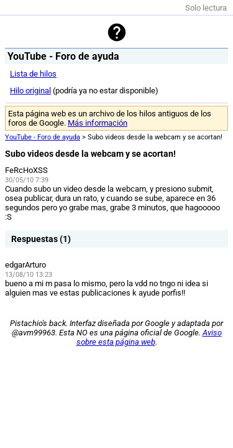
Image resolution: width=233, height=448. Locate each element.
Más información (97, 123)
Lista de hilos (33, 73)
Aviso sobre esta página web (149, 337)
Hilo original (30, 90)
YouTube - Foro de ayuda (42, 137)
